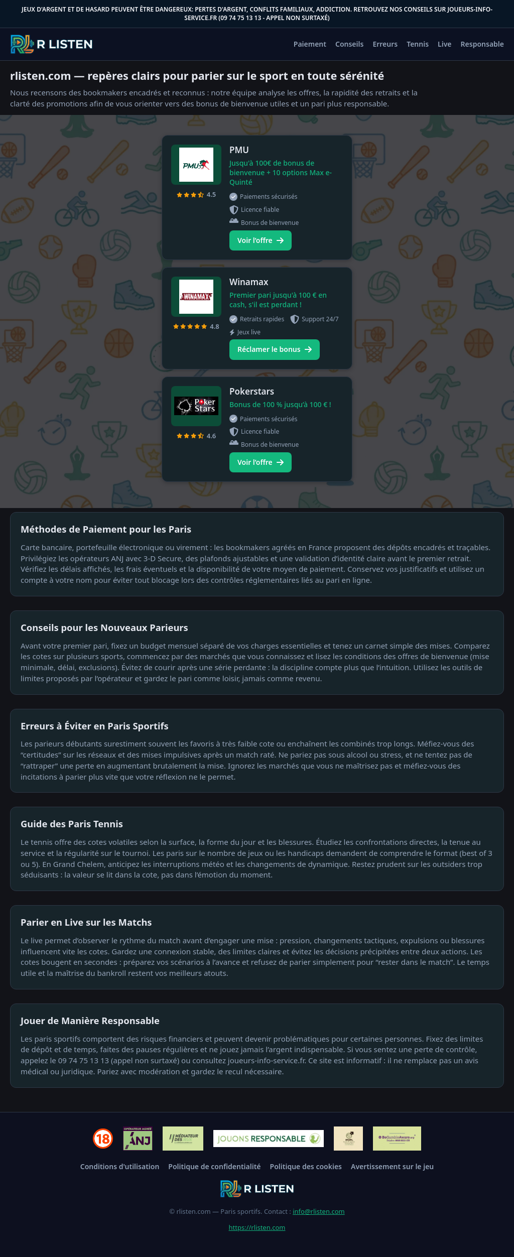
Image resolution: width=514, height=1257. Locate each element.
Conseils (349, 44)
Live (444, 44)
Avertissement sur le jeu (392, 1166)
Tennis (418, 44)
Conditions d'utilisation (120, 1166)
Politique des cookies (306, 1166)
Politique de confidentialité (214, 1166)
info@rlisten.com (319, 1211)
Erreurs (385, 44)
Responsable (482, 44)
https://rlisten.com (257, 1227)
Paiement (310, 44)
